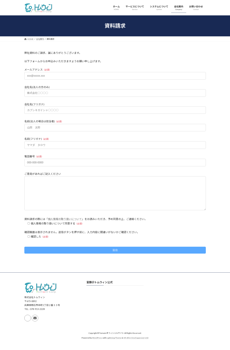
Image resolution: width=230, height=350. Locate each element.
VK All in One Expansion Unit (136, 344)
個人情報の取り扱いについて (65, 225)
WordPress (97, 344)
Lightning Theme (114, 344)
